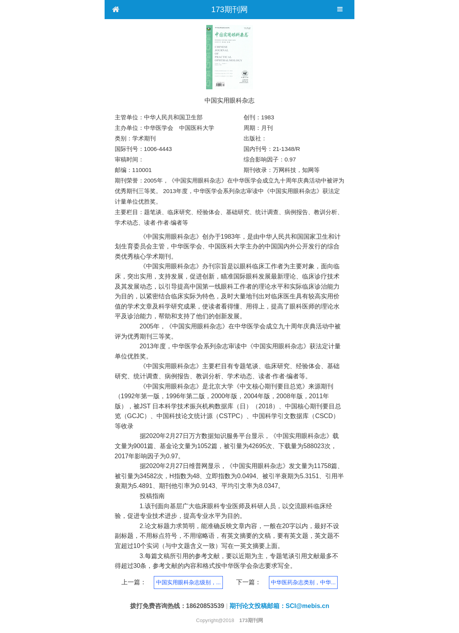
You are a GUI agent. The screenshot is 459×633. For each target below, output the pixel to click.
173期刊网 (229, 9)
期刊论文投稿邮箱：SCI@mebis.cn (279, 606)
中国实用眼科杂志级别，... (188, 582)
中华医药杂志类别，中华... (303, 582)
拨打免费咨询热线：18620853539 (177, 606)
